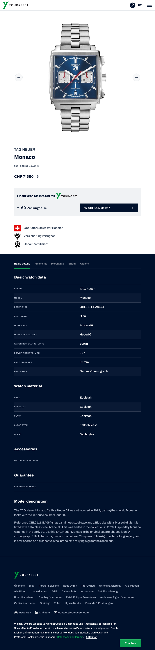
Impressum (87, 591)
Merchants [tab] (57, 263)
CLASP (18, 416)
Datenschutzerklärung (70, 637)
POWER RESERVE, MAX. (27, 353)
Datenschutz (69, 591)
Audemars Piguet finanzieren (117, 597)
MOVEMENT (20, 325)
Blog (31, 585)
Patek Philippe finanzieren (81, 597)
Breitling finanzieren (50, 597)
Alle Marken (132, 585)
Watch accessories (26, 461)
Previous (19, 77)
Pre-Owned (88, 585)
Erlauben (130, 643)
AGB (54, 591)
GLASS (18, 434)
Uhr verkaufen (39, 591)
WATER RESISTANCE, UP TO (29, 344)
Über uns (19, 585)
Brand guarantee (25, 487)
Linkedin (42, 613)
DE (140, 5)
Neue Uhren (70, 585)
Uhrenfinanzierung (110, 585)
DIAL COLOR (21, 316)
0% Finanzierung (108, 591)
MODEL (18, 298)
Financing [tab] (41, 263)
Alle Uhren (20, 591)
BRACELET (20, 407)
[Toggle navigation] (149, 5)
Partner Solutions (49, 585)
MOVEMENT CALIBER (25, 335)
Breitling (44, 603)
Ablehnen (91, 637)
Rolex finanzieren (24, 597)
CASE (17, 398)
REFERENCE (21, 307)
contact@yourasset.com (71, 613)
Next (136, 77)
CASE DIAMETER (23, 362)
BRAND (18, 289)
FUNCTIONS (20, 371)
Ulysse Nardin (73, 603)
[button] (46, 208)
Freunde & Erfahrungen (99, 603)
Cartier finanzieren (24, 603)
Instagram (22, 613)
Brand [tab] (72, 263)
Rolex (57, 603)
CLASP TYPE (21, 425)
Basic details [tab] (22, 263)
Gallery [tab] (84, 263)
